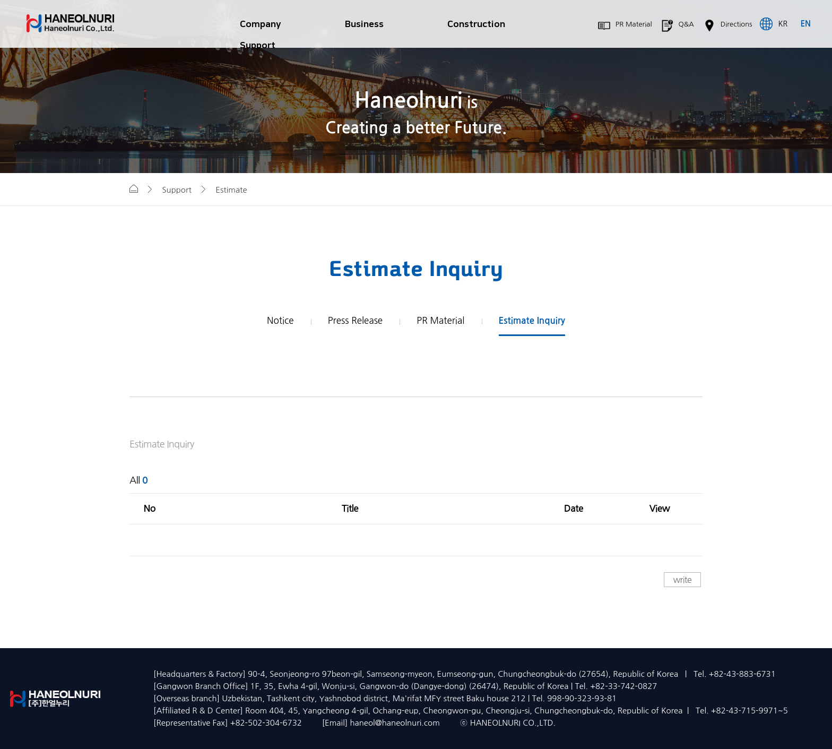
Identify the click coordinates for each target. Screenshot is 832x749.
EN (805, 24)
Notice (280, 320)
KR (783, 24)
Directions (729, 26)
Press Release (355, 320)
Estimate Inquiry (532, 320)
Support (257, 45)
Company (260, 24)
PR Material (627, 26)
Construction (476, 24)
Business (364, 24)
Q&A (679, 26)
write (682, 579)
